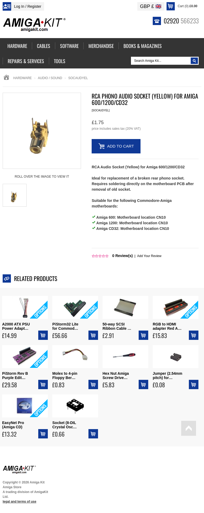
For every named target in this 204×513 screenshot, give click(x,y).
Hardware (22, 78)
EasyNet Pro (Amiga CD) (13, 425)
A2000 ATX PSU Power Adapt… (16, 326)
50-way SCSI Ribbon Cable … (117, 326)
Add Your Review (149, 256)
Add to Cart (120, 146)
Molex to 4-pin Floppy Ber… (64, 375)
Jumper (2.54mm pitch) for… (167, 375)
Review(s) (122, 256)
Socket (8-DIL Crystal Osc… (64, 425)
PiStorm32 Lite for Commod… (65, 326)
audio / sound (50, 78)
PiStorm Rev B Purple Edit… (15, 375)
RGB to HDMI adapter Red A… (167, 326)
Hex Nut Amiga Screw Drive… (116, 375)
